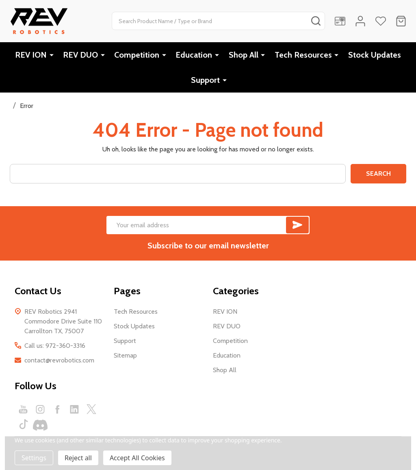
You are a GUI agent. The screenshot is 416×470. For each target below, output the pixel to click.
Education (194, 55)
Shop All (243, 55)
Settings (34, 457)
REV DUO (80, 55)
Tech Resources (303, 55)
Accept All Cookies (137, 457)
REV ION (31, 55)
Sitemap (125, 355)
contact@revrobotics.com (59, 360)
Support (205, 80)
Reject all (78, 457)
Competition (137, 55)
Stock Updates (374, 55)
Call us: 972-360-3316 (54, 345)
